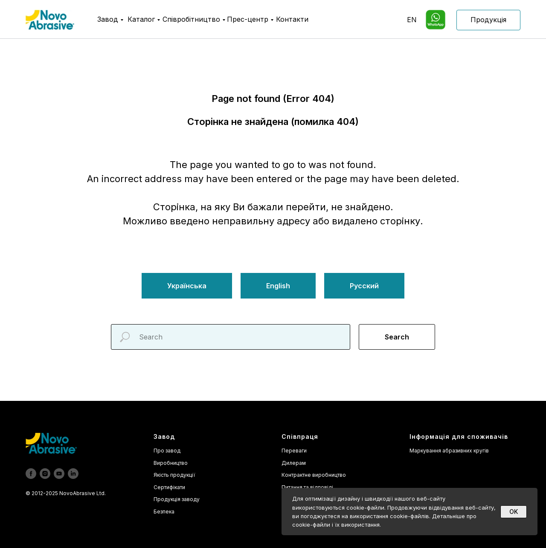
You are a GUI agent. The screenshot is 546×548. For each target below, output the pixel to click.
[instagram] (45, 473)
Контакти (292, 19)
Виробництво (171, 463)
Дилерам (294, 463)
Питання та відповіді (307, 487)
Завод (107, 19)
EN (412, 19)
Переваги (294, 450)
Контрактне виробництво (314, 475)
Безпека (164, 511)
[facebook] (31, 473)
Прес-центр (247, 19)
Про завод (167, 450)
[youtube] (59, 473)
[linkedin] (73, 473)
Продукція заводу (177, 499)
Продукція (488, 19)
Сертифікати (169, 487)
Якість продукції (174, 475)
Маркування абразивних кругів (449, 450)
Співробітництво (191, 19)
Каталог (141, 19)
